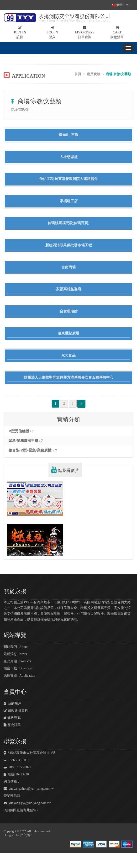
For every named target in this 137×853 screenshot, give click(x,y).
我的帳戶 (12, 703)
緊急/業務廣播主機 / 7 (26, 441)
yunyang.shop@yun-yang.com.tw (29, 788)
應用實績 (93, 74)
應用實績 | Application (19, 675)
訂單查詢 (84, 32)
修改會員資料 (16, 710)
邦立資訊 (26, 835)
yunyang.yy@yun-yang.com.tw (27, 803)
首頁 (77, 74)
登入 (52, 32)
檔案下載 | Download (18, 668)
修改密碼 (12, 718)
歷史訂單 (12, 725)
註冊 (19, 32)
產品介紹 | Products (17, 661)
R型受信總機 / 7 (21, 431)
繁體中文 (121, 5)
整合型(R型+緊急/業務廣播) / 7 (33, 450)
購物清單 (117, 32)
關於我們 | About (16, 647)
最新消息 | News (15, 654)
